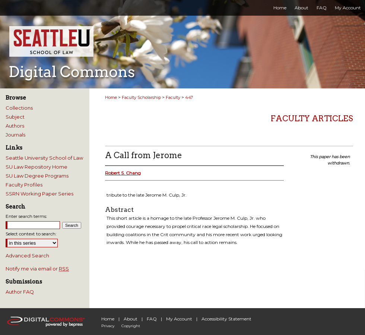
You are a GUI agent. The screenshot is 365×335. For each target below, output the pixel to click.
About (130, 319)
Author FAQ (20, 292)
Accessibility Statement (226, 319)
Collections (19, 108)
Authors (15, 126)
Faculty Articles (312, 118)
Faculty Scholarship (141, 97)
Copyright (130, 325)
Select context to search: (31, 234)
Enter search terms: (26, 216)
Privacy (107, 325)
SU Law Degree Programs (37, 176)
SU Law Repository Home (36, 167)
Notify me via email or (37, 269)
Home (111, 97)
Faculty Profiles (24, 185)
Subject (15, 117)
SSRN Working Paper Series (39, 194)
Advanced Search (27, 256)
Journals (15, 135)
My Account (179, 319)
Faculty (173, 97)
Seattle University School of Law (44, 158)
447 (189, 97)
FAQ (152, 319)
